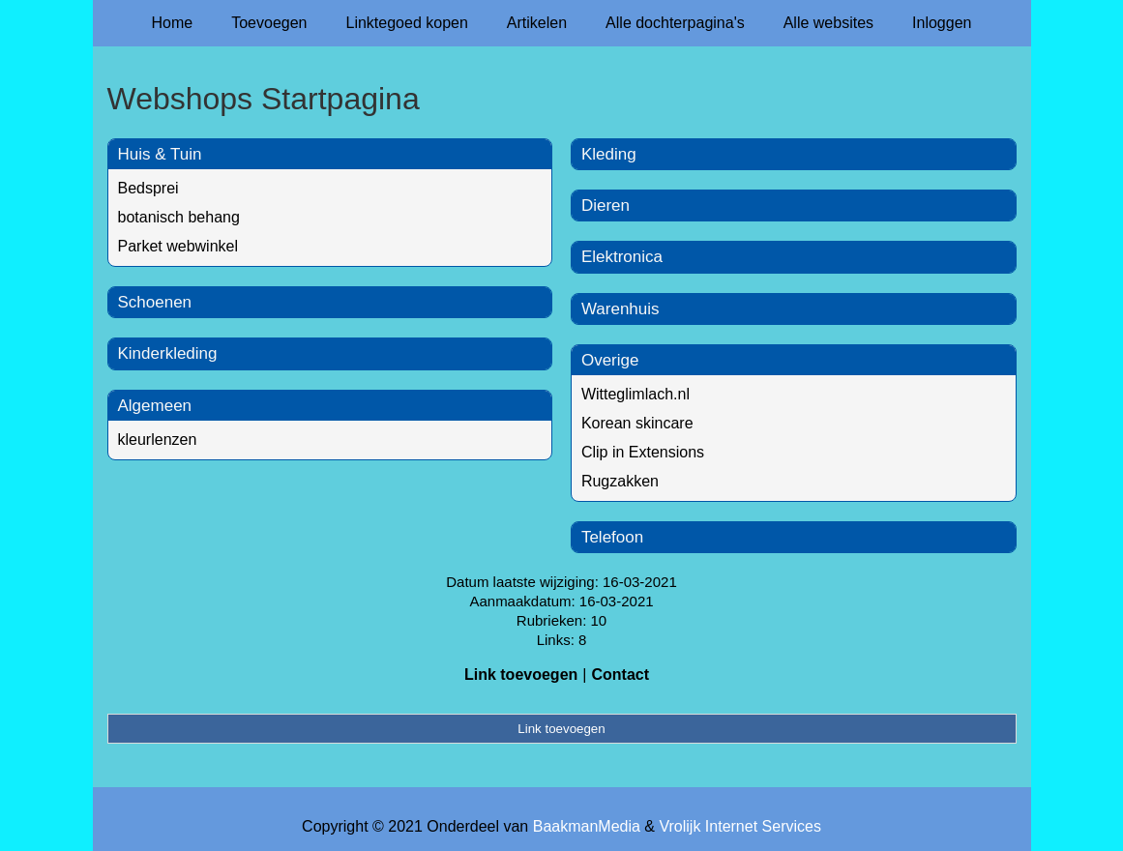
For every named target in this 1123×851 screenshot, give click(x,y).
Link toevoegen (520, 674)
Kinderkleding (168, 353)
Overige (610, 360)
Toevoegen (269, 23)
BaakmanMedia (586, 826)
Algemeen (155, 405)
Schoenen (155, 302)
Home (172, 23)
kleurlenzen (157, 439)
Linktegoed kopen (407, 23)
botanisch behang (179, 217)
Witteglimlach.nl (635, 394)
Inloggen (941, 23)
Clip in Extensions (642, 452)
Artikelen (537, 23)
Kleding (608, 154)
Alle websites (828, 23)
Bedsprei (148, 188)
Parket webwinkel (178, 246)
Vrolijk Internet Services (739, 826)
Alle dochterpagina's (675, 23)
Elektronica (622, 257)
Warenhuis (620, 309)
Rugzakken (620, 481)
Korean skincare (637, 423)
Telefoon (612, 537)
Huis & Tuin (160, 154)
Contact (620, 674)
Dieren (605, 205)
